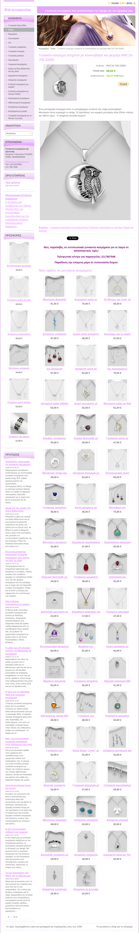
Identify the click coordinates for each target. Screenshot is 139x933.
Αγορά (123, 84)
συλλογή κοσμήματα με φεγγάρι (106, 227)
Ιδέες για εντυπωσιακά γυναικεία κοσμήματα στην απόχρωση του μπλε (18, 741)
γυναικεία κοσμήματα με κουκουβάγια (69, 227)
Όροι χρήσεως (12, 182)
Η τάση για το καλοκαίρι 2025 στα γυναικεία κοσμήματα (17, 695)
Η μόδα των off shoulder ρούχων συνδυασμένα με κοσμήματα (18, 651)
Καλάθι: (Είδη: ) (123, 3)
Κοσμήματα (44, 49)
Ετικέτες (43, 227)
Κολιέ (53, 49)
